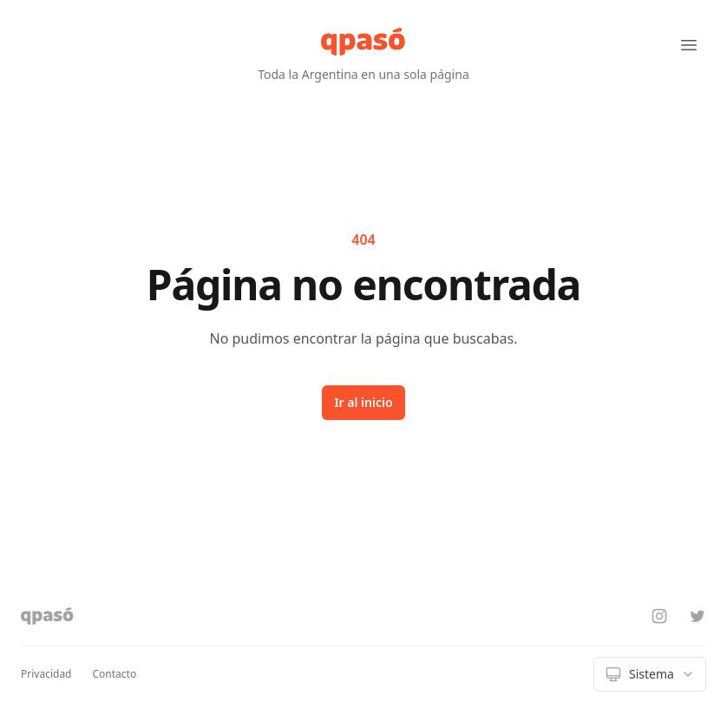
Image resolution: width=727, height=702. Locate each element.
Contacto (115, 673)
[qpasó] (363, 42)
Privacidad (46, 673)
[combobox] (649, 674)
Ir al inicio (363, 402)
